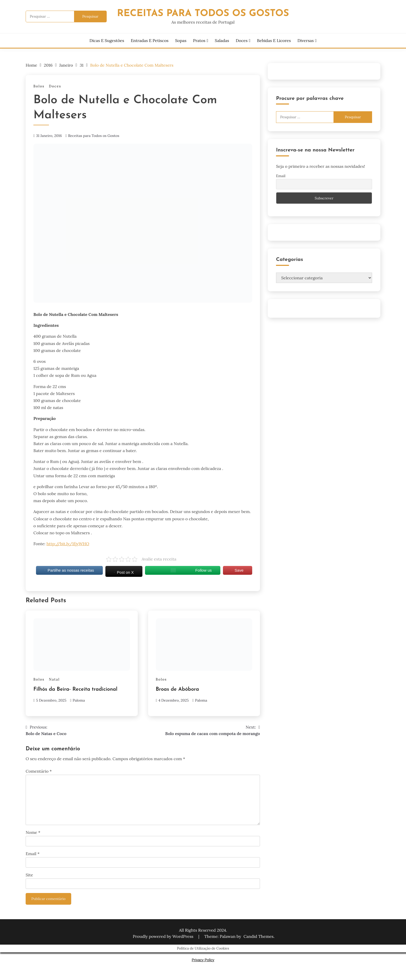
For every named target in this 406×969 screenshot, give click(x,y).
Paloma (79, 700)
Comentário (39, 771)
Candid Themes (258, 936)
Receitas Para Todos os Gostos (203, 13)
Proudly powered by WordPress (163, 936)
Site (29, 874)
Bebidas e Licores (274, 40)
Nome (33, 832)
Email (33, 853)
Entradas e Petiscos (150, 40)
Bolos (39, 86)
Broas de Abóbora (177, 689)
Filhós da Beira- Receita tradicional (75, 689)
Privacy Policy (203, 960)
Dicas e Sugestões (106, 40)
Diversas (306, 40)
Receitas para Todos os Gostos (93, 135)
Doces (242, 40)
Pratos (199, 40)
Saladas (222, 40)
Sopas (180, 40)
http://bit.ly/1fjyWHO (68, 543)
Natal (54, 679)
